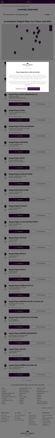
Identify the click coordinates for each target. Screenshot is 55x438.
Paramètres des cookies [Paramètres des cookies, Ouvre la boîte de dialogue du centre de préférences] (21, 88)
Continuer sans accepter (27, 68)
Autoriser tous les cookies (33, 88)
